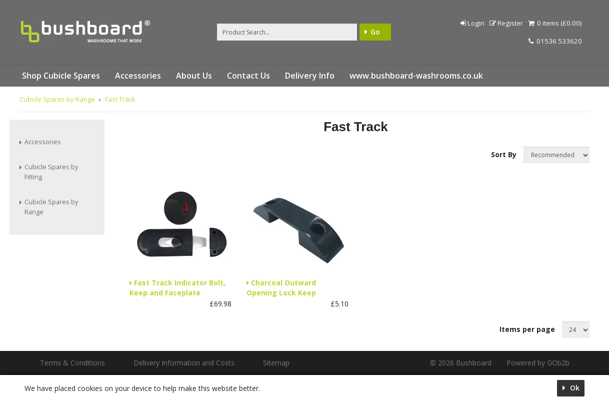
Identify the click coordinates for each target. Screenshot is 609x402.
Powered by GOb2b (538, 362)
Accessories (138, 75)
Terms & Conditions (72, 362)
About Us (194, 75)
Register (505, 23)
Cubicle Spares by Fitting (51, 172)
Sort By (504, 154)
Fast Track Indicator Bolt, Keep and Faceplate (178, 287)
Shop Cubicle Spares (61, 75)
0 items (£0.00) (554, 23)
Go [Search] (375, 32)
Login (472, 23)
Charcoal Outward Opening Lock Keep (281, 287)
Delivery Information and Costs (184, 362)
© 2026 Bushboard (461, 362)
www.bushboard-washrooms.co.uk (416, 75)
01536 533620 (555, 41)
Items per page (527, 329)
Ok (574, 387)
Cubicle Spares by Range (51, 207)
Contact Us (248, 75)
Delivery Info (309, 75)
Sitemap (276, 362)
